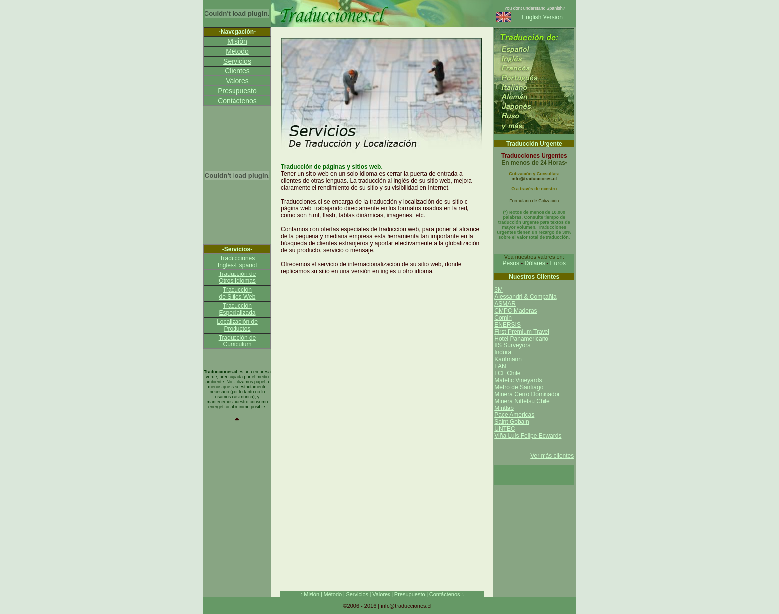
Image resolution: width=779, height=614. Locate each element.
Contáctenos (237, 101)
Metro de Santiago (518, 387)
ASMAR (505, 303)
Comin (503, 317)
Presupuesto (237, 91)
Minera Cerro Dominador (527, 394)
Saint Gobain (511, 421)
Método (237, 51)
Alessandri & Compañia (525, 296)
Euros (558, 263)
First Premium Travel (521, 331)
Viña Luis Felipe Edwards (527, 435)
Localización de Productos (237, 325)
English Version (542, 17)
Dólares (535, 263)
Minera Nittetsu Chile (521, 401)
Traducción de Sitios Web (237, 293)
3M (498, 289)
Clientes (237, 71)
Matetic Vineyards (518, 380)
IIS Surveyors (512, 345)
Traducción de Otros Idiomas (237, 277)
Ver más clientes (552, 455)
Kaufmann (508, 359)
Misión (237, 41)
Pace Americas (514, 414)
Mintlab (504, 408)
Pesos (511, 263)
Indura (502, 352)
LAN (500, 366)
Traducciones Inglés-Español (237, 262)
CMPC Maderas (515, 310)
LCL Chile (507, 373)
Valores (237, 81)
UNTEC (504, 428)
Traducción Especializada (237, 309)
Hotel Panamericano (521, 338)
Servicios (237, 61)
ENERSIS (507, 324)
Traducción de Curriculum (237, 341)
